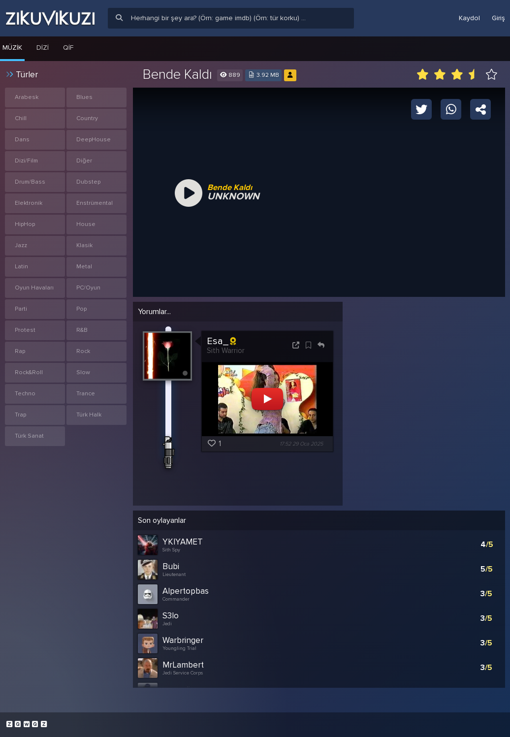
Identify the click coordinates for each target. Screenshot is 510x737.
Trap (20, 414)
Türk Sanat (29, 436)
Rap (20, 351)
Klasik (84, 245)
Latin (21, 266)
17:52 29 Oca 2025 (301, 444)
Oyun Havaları (34, 287)
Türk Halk (88, 414)
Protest (25, 330)
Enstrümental (94, 203)
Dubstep (88, 182)
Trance (85, 393)
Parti (21, 309)
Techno (25, 393)
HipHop (25, 224)
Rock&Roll (29, 372)
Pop (81, 309)
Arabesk (26, 97)
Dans (22, 139)
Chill (21, 118)
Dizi (42, 47)
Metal (84, 266)
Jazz (21, 245)
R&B (82, 330)
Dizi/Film (26, 160)
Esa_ (221, 341)
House (86, 224)
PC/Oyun (88, 287)
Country (87, 118)
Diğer (84, 160)
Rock (83, 351)
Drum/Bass (30, 182)
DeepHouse (93, 139)
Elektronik (28, 203)
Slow (83, 372)
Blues (84, 97)
